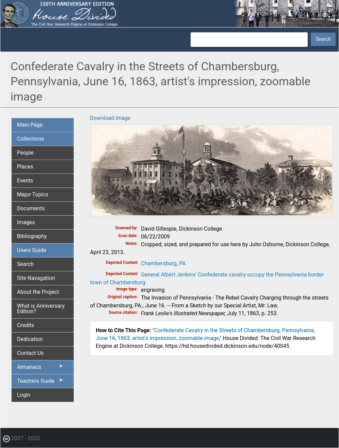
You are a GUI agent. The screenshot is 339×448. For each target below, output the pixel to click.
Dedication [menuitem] (30, 339)
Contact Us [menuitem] (30, 353)
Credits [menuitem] (25, 325)
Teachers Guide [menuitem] (41, 382)
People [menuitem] (25, 152)
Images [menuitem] (26, 222)
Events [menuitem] (25, 180)
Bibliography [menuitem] (32, 236)
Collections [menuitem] (30, 139)
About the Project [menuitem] (38, 292)
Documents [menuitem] (31, 208)
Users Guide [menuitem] (31, 250)
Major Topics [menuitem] (32, 194)
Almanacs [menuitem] (41, 368)
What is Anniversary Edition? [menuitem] (41, 309)
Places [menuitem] (25, 166)
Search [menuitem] (25, 264)
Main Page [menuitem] (30, 125)
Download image (110, 118)
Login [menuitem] (23, 395)
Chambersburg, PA (163, 263)
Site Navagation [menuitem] (36, 278)
